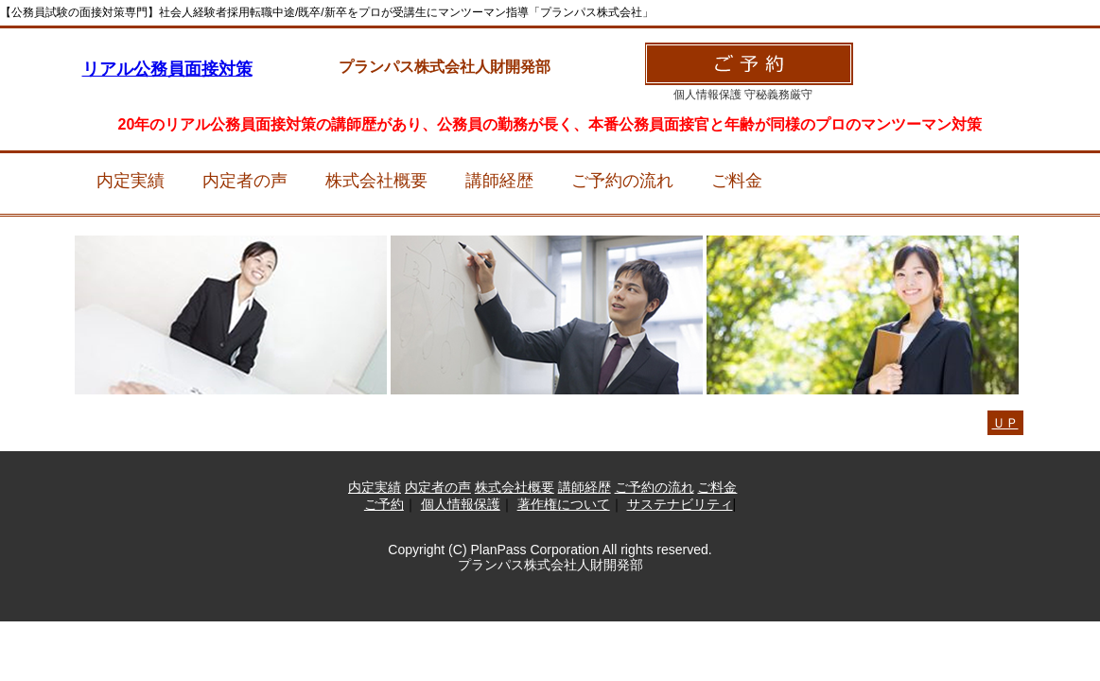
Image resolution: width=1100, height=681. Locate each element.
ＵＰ (1005, 422)
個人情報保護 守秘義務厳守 (742, 94)
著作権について (563, 504)
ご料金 (736, 180)
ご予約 (384, 504)
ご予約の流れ (622, 180)
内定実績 (130, 180)
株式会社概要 (376, 180)
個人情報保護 (460, 504)
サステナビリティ (680, 504)
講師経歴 (499, 180)
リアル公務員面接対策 (167, 69)
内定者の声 (245, 180)
